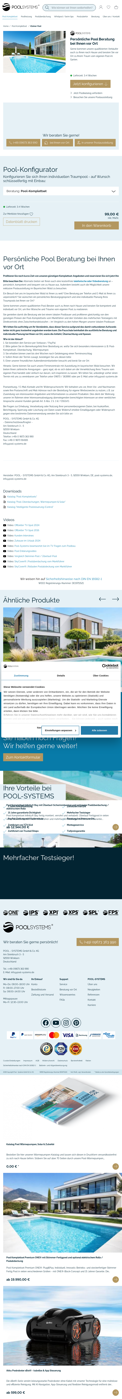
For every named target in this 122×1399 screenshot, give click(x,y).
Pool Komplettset (9, 16)
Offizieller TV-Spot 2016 (26, 530)
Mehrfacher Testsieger (78, 812)
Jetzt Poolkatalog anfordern (87, 93)
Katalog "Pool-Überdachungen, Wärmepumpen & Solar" (36, 502)
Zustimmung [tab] (21, 675)
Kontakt (92, 1000)
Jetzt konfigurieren (90, 84)
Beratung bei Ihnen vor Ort (80, 818)
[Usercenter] (100, 7)
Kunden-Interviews (24, 535)
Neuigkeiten (94, 989)
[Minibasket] (116, 7)
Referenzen (93, 994)
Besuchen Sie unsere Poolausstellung (92, 97)
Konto (34, 984)
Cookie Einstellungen (11, 1061)
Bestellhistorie (38, 989)
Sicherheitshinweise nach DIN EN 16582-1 (74, 579)
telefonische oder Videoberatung (91, 281)
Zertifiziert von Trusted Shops (23, 831)
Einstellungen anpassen (60, 730)
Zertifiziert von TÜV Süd (20, 825)
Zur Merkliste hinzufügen (18, 214)
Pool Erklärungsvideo (25, 551)
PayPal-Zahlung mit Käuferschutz (25, 818)
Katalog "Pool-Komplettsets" (22, 496)
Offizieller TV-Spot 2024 (26, 525)
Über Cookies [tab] (101, 675)
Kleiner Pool (35, 26)
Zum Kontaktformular (23, 757)
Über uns (92, 984)
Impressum (27, 1061)
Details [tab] (61, 675)
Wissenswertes (67, 994)
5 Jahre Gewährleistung (20, 806)
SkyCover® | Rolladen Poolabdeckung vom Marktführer (43, 566)
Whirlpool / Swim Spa (64, 16)
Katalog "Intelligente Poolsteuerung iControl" (30, 507)
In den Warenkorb (96, 225)
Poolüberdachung (43, 16)
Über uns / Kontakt (111, 16)
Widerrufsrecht (48, 1061)
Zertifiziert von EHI (76, 806)
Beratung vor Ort (68, 989)
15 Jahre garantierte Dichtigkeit (24, 812)
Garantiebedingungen (112, 1072)
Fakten (88, 1061)
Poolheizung (26, 16)
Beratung (95, 16)
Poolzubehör (82, 16)
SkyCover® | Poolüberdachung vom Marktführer (39, 561)
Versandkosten (86, 1072)
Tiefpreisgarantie (76, 831)
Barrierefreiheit (76, 1061)
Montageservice (75, 825)
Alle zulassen (99, 730)
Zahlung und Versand (42, 994)
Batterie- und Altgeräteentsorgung (53, 1065)
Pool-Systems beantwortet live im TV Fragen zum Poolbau (44, 546)
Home (6, 26)
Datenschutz (63, 1061)
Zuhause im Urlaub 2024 (27, 540)
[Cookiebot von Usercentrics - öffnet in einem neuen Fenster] (104, 666)
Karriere (92, 1005)
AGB (37, 1061)
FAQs (62, 1000)
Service (63, 984)
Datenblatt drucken (21, 222)
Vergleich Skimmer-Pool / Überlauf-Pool (35, 556)
